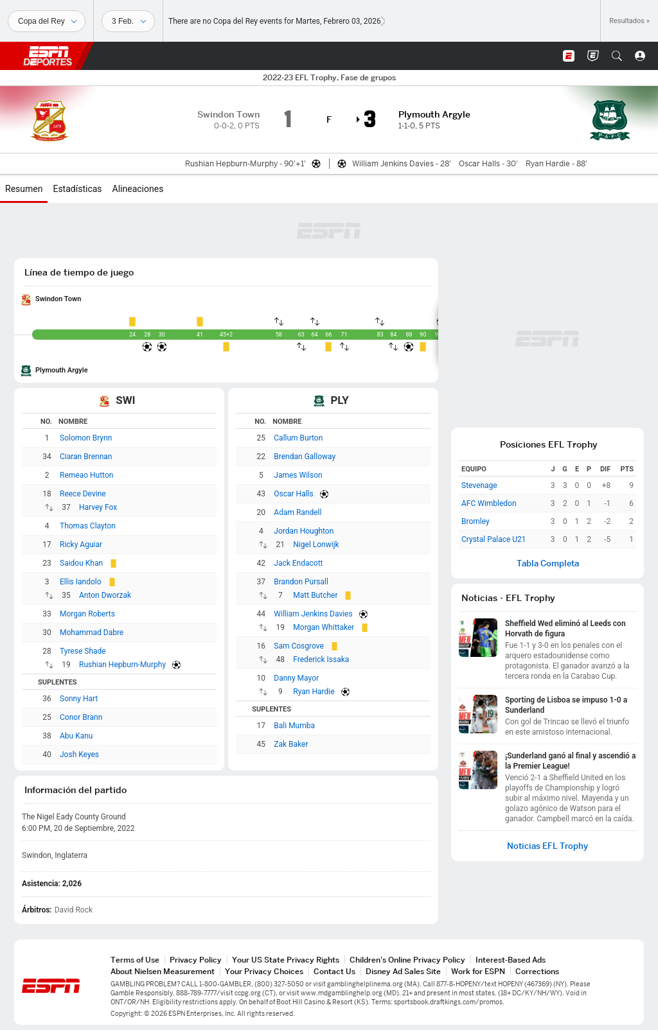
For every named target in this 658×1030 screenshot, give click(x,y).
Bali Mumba (294, 725)
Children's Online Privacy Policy (407, 960)
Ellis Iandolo (81, 581)
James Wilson (298, 475)
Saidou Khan (81, 563)
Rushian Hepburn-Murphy (122, 664)
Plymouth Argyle (61, 370)
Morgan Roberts (87, 613)
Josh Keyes (79, 754)
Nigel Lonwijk (316, 544)
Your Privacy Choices (264, 971)
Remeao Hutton (86, 475)
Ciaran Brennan (86, 456)
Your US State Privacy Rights (285, 960)
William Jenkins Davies (313, 613)
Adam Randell (297, 512)
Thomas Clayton (88, 525)
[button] (617, 56)
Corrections (537, 971)
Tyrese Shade (83, 651)
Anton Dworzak (105, 595)
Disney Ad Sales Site (403, 971)
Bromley (475, 521)
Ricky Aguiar (81, 544)
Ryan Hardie (313, 691)
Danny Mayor (296, 678)
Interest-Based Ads (511, 960)
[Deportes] (46, 21)
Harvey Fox (98, 507)
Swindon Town (58, 299)
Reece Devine (83, 493)
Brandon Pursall (301, 581)
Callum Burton (298, 437)
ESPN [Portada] (47, 56)
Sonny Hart (79, 698)
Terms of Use (135, 960)
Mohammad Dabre (91, 632)
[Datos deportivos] (128, 21)
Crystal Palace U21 (493, 539)
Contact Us (334, 971)
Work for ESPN (478, 971)
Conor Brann (81, 717)
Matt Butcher (315, 595)
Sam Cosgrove (299, 646)
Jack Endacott (298, 563)
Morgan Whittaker (323, 627)
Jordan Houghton (303, 531)
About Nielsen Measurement (163, 971)
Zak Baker (291, 744)
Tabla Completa (548, 563)
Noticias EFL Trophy (547, 846)
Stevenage (479, 485)
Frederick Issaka (321, 659)
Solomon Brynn (86, 437)
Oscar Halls (293, 493)
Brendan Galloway (304, 456)
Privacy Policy (196, 960)
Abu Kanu (76, 735)
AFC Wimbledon (489, 503)
